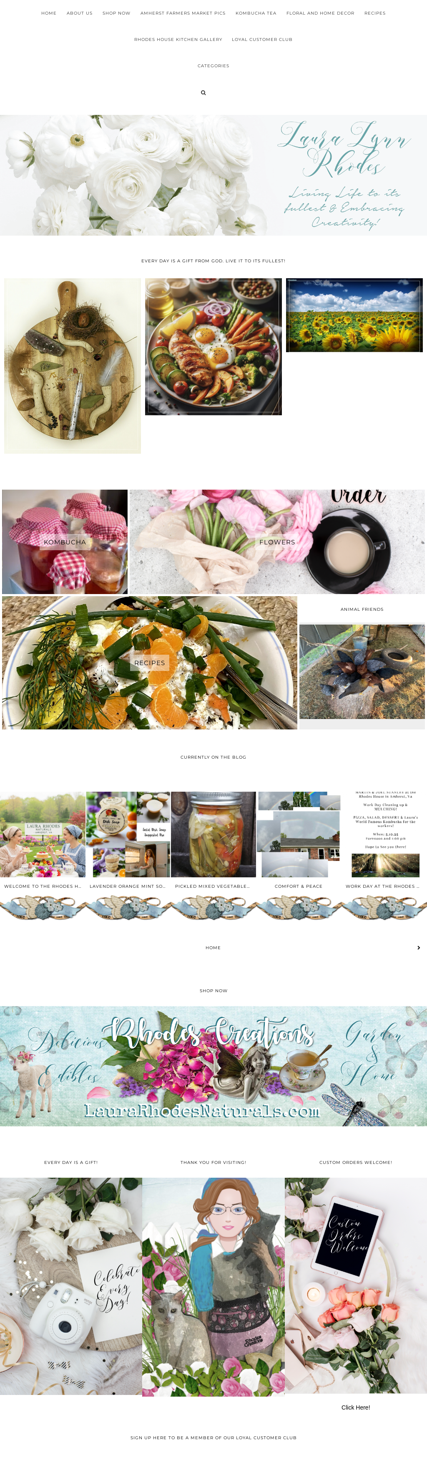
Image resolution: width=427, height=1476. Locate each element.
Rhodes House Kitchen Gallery (178, 39)
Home (49, 13)
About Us (80, 13)
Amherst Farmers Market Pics (183, 13)
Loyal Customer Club (262, 39)
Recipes (375, 13)
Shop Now (117, 13)
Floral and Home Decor (320, 13)
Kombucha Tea (256, 13)
